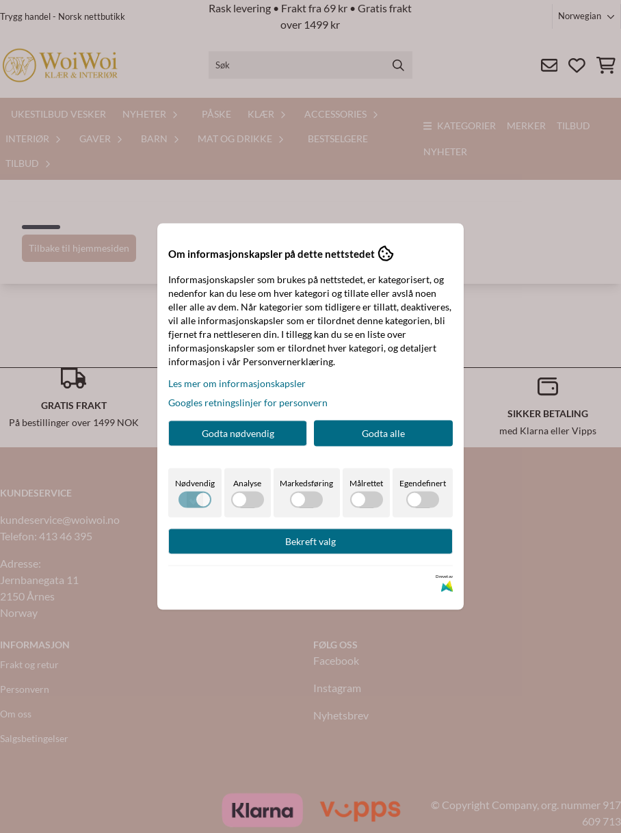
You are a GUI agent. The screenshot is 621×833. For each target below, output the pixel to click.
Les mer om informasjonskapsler (237, 383)
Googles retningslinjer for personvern (248, 402)
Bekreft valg (310, 541)
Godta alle (383, 433)
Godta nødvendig (238, 433)
